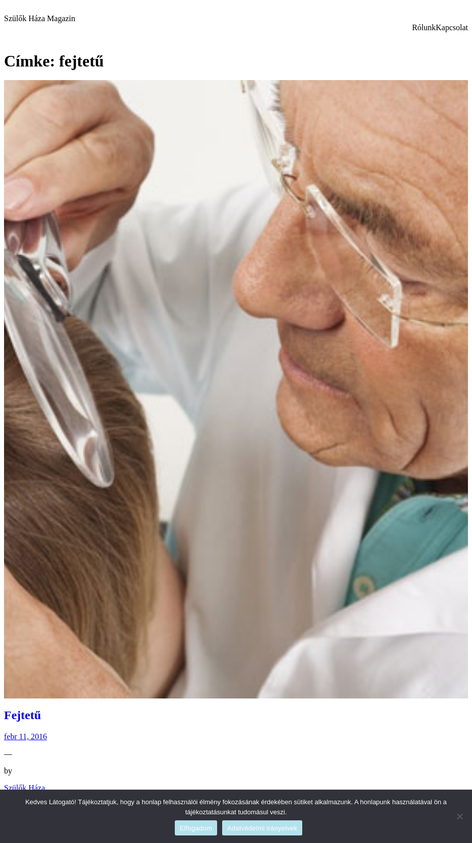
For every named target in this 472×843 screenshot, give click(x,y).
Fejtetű (22, 715)
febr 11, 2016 (25, 736)
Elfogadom (196, 828)
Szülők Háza (24, 788)
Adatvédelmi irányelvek (262, 828)
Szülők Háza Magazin (39, 18)
